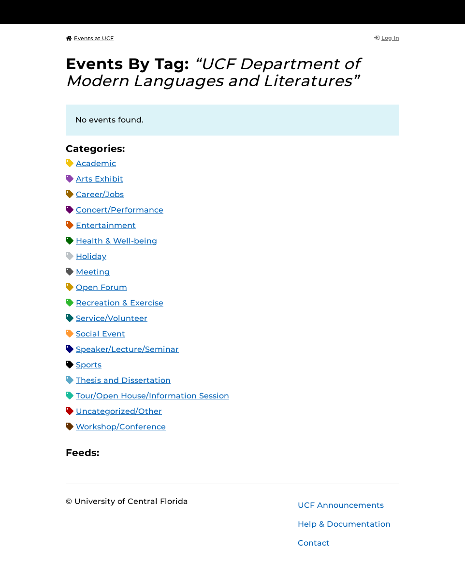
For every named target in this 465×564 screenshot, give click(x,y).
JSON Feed (177, 452)
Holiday (91, 256)
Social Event (100, 333)
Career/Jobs (100, 194)
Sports (89, 364)
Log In (386, 37)
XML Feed (161, 452)
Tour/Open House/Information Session (152, 395)
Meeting (93, 271)
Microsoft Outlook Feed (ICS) (128, 452)
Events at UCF (90, 38)
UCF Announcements (341, 505)
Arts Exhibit (99, 178)
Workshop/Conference (121, 426)
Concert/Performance (119, 209)
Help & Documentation (344, 524)
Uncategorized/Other (119, 411)
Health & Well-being (116, 240)
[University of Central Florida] (130, 11)
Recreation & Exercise (119, 302)
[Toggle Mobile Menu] (397, 11)
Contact (314, 543)
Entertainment (106, 225)
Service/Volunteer (111, 318)
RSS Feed (144, 452)
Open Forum (101, 287)
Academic (96, 163)
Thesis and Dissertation (123, 380)
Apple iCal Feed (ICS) (111, 452)
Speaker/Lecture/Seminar (127, 349)
